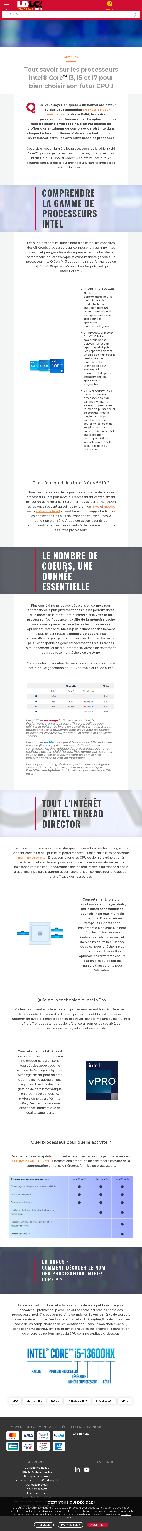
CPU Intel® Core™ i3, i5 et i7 (33, 1161)
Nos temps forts (37, 1488)
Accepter (97, 1525)
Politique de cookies (37, 1476)
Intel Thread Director (32, 857)
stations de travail (67, 511)
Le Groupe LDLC (26, 1480)
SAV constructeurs (37, 1484)
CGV (24, 1471)
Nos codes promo (37, 1493)
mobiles (38, 511)
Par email (82, 1434)
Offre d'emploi (49, 1480)
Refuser (44, 1525)
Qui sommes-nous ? (37, 1467)
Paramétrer (70, 1525)
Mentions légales (41, 1471)
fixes (102, 506)
